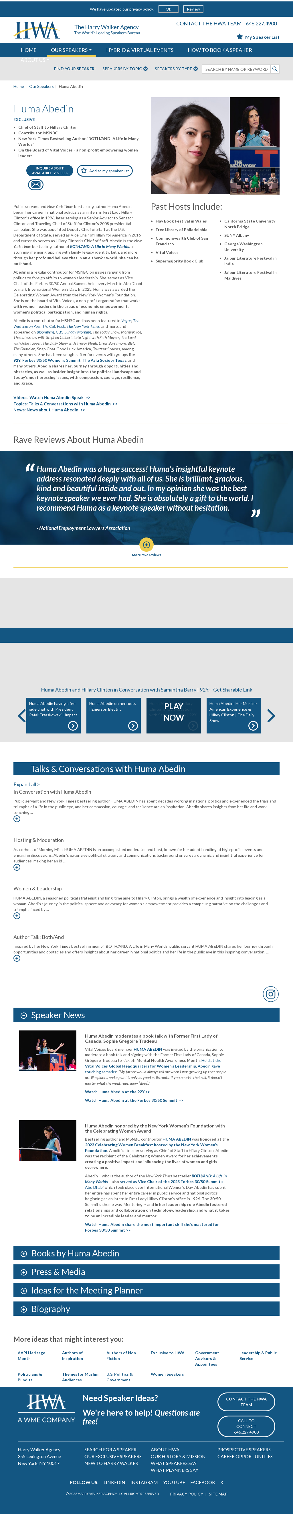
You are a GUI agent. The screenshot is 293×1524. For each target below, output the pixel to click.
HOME (29, 50)
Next (271, 725)
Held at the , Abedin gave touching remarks (153, 1076)
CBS (73, 332)
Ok (168, 9)
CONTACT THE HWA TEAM (208, 23)
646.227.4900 (261, 23)
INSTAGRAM (144, 1492)
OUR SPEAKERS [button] (69, 50)
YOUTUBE (174, 1492)
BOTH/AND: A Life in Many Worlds (99, 246)
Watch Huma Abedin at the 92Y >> (117, 1101)
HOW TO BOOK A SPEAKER (220, 50)
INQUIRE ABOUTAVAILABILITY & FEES (50, 170)
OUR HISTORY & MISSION (178, 1466)
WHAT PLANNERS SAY (174, 1480)
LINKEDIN (114, 1492)
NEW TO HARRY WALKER (111, 1473)
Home (18, 86)
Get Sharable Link (232, 699)
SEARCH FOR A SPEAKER (110, 1459)
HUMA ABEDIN (148, 1059)
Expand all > (26, 794)
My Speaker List (258, 37)
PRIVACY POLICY (186, 1503)
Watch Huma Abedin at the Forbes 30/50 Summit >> (134, 1110)
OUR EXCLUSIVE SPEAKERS (113, 1466)
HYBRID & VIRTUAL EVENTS (139, 50)
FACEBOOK (202, 1492)
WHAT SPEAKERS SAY (174, 1473)
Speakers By (125, 69)
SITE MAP (218, 1503)
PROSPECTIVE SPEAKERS (244, 1459)
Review (193, 9)
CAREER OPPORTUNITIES (245, 1466)
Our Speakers (41, 86)
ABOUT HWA (165, 1459)
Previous (22, 725)
